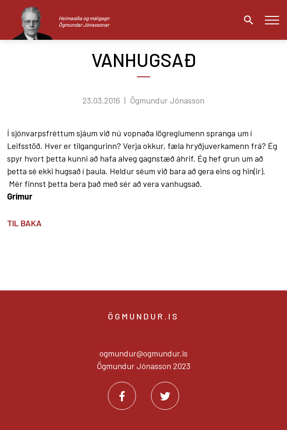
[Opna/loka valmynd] (272, 20)
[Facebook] (122, 396)
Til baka (24, 223)
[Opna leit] (246, 20)
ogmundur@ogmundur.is (143, 353)
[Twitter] (165, 396)
